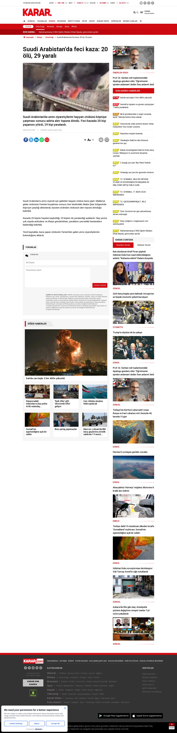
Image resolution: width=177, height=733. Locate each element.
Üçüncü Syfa (73, 673)
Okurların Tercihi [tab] (123, 245)
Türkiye (83, 673)
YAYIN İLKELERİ (81, 661)
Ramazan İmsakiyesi (152, 691)
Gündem (69, 698)
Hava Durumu (148, 673)
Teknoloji (52, 694)
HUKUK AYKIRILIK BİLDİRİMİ (151, 661)
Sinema (82, 698)
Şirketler (113, 681)
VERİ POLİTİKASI (131, 661)
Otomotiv (80, 681)
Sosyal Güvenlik (100, 681)
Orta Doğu (40, 26)
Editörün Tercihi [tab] (143, 245)
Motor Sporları (101, 685)
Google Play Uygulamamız (116, 715)
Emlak (71, 681)
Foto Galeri (54, 702)
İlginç (97, 698)
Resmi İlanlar (130, 21)
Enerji (88, 681)
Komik (90, 698)
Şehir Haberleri (149, 688)
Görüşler (116, 21)
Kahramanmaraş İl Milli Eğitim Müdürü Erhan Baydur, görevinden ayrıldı (68, 32)
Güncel (31, 21)
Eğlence (98, 689)
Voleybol (78, 685)
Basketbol (68, 685)
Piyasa (64, 681)
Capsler (75, 702)
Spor (84, 21)
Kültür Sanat (87, 689)
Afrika (74, 26)
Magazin (69, 689)
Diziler (61, 689)
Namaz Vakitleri (149, 677)
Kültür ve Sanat (102, 702)
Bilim (102, 694)
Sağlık (77, 689)
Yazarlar (42, 21)
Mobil (64, 694)
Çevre (92, 673)
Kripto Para (74, 21)
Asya (67, 26)
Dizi (76, 698)
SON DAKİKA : (29, 32)
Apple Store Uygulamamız (149, 715)
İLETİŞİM (63, 661)
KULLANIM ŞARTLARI (98, 661)
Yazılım (95, 694)
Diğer (111, 685)
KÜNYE (71, 661)
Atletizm (88, 685)
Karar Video (103, 21)
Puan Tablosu (148, 681)
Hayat (92, 21)
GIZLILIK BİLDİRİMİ (115, 661)
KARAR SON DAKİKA (33, 683)
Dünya (52, 21)
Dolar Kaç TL (148, 684)
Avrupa (59, 26)
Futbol (59, 685)
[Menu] (140, 21)
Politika (62, 673)
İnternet (72, 694)
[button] (85, 140)
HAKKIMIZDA (52, 661)
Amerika (50, 26)
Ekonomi (61, 21)
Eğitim (99, 673)
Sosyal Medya (83, 694)
